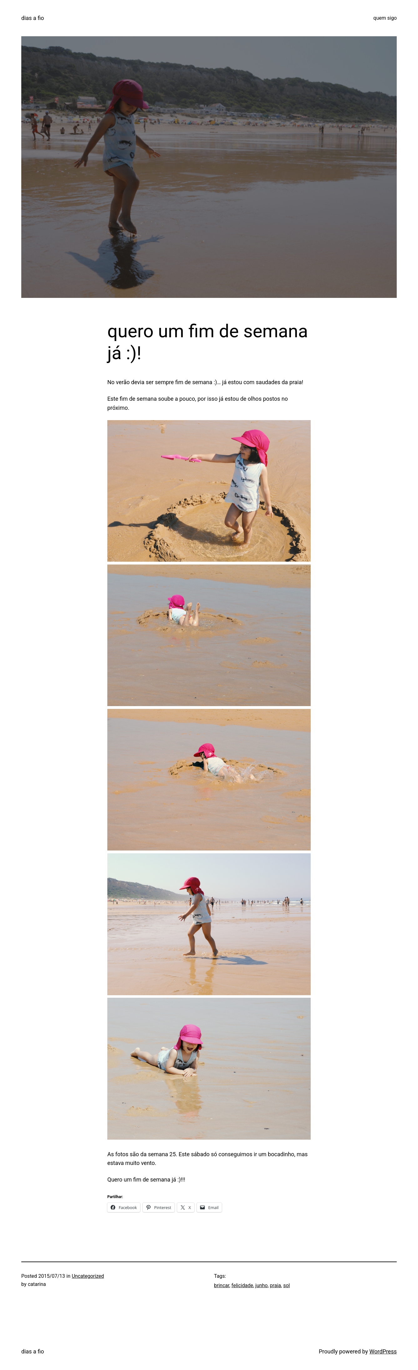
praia (275, 1285)
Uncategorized (88, 1276)
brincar (221, 1285)
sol (286, 1285)
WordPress (383, 1351)
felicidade (242, 1285)
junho (261, 1285)
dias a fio (32, 18)
